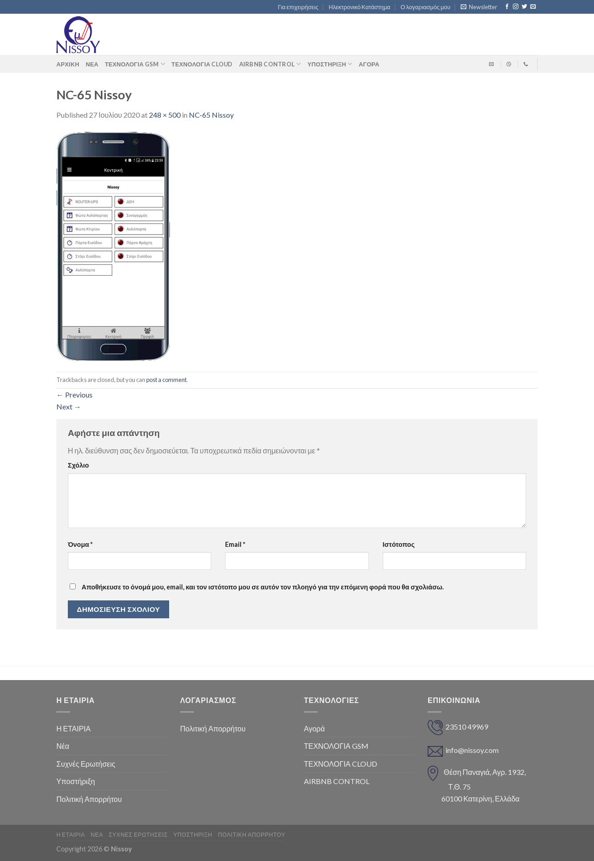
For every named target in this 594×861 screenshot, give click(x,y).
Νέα (92, 64)
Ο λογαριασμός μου (426, 7)
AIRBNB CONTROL (270, 64)
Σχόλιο (78, 465)
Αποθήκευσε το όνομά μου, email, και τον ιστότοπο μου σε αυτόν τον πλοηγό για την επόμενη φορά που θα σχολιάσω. (263, 587)
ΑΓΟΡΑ (369, 64)
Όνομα (80, 544)
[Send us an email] (533, 7)
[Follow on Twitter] (524, 7)
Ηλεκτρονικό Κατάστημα (359, 7)
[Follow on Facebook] (507, 7)
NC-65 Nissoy (211, 114)
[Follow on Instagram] (515, 7)
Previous (74, 394)
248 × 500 (165, 114)
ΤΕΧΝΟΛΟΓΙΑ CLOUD (201, 64)
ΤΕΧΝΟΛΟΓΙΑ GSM (135, 64)
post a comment (166, 379)
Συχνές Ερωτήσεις (85, 763)
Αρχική (67, 64)
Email (235, 544)
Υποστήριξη (330, 64)
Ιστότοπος (399, 544)
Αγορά (314, 728)
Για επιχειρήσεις (298, 7)
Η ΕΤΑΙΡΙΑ (73, 728)
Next (68, 406)
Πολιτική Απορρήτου (89, 799)
